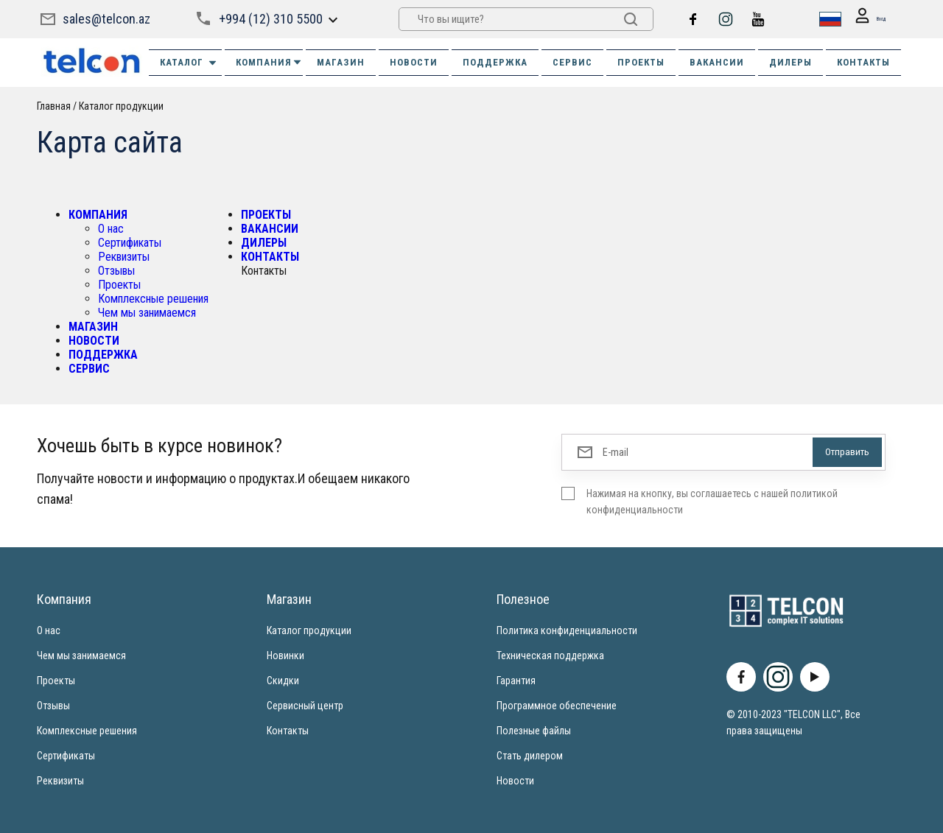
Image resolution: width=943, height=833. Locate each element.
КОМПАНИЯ (269, 62)
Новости (515, 781)
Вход (863, 19)
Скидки (283, 680)
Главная (54, 106)
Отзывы (116, 271)
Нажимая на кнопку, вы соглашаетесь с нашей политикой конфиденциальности (712, 502)
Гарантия (516, 680)
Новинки (285, 655)
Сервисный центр (305, 705)
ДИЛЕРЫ (790, 62)
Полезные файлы (534, 731)
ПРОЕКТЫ (641, 62)
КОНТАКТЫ (863, 62)
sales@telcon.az (106, 19)
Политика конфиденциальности (567, 630)
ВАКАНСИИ (717, 62)
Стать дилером (530, 756)
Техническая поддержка (550, 655)
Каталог (189, 62)
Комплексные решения (153, 299)
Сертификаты (129, 243)
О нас (111, 229)
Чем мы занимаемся (147, 313)
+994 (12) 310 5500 (269, 19)
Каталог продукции (121, 106)
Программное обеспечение (557, 705)
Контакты (288, 731)
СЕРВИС (572, 62)
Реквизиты (124, 257)
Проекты (119, 285)
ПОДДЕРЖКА (495, 62)
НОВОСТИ (414, 62)
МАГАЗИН (341, 62)
